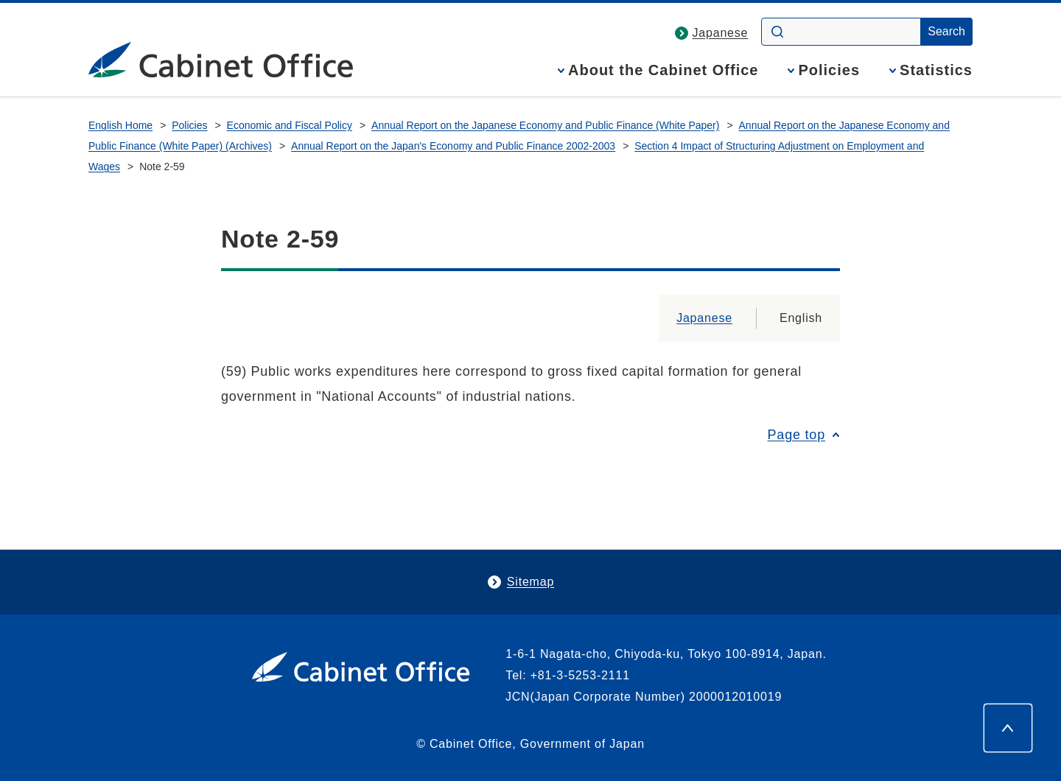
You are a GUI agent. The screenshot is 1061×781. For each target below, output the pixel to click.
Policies (829, 70)
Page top (796, 434)
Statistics (936, 70)
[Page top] (1008, 728)
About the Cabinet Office (663, 70)
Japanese (721, 33)
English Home (120, 125)
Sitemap (530, 581)
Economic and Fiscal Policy (289, 125)
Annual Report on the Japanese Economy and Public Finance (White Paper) (545, 125)
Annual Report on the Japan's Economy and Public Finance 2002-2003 (453, 146)
